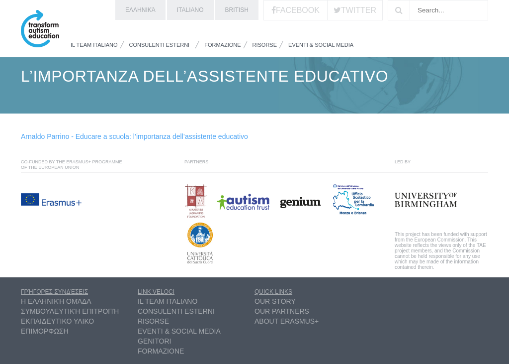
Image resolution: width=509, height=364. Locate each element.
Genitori (154, 341)
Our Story (275, 301)
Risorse (265, 45)
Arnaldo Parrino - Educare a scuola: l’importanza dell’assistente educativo (134, 136)
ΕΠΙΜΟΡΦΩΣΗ (45, 331)
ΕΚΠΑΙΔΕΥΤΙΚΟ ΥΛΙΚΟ (57, 321)
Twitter (358, 10)
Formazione (222, 45)
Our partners (281, 311)
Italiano (190, 9)
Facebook (298, 10)
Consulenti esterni (159, 45)
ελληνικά (140, 9)
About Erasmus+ (286, 321)
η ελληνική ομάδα (56, 301)
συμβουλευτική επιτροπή (70, 311)
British (237, 9)
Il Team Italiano (94, 45)
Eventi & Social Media (320, 45)
